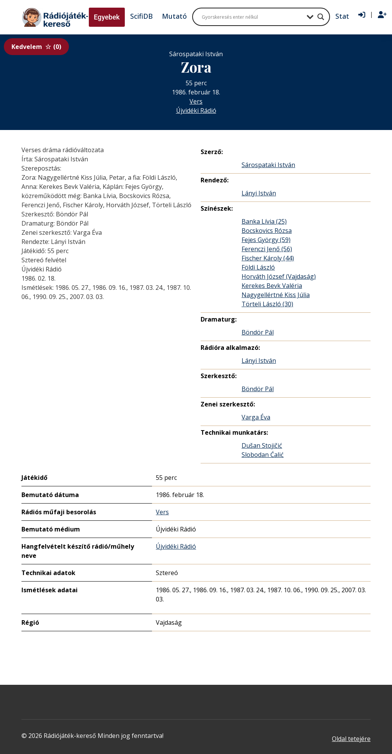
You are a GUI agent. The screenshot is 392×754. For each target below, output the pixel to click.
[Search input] (252, 16)
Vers (196, 101)
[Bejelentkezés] (361, 15)
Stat (342, 16)
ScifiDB (141, 16)
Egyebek (107, 17)
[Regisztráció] (382, 15)
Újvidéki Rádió (196, 110)
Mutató (174, 16)
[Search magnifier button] (320, 16)
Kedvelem (36, 46)
